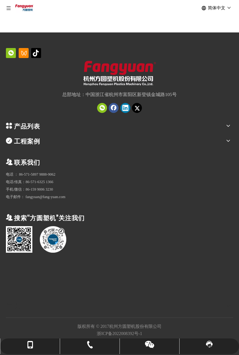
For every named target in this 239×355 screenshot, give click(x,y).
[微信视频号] (24, 53)
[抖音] (36, 53)
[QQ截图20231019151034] (119, 74)
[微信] (11, 53)
